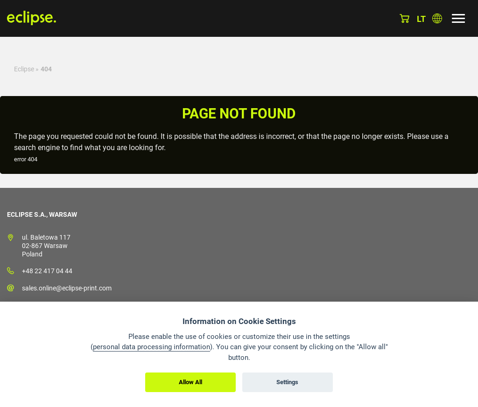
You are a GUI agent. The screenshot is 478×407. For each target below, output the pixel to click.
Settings (287, 382)
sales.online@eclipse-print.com (67, 288)
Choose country (437, 18)
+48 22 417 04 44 (47, 271)
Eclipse (24, 69)
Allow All (190, 382)
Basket (404, 18)
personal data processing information (151, 347)
